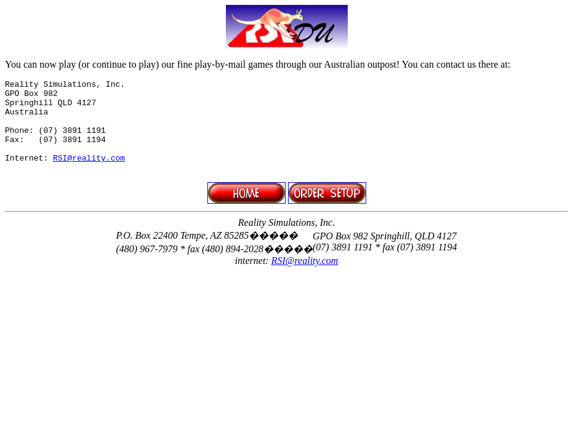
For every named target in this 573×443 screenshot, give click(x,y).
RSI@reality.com (89, 174)
